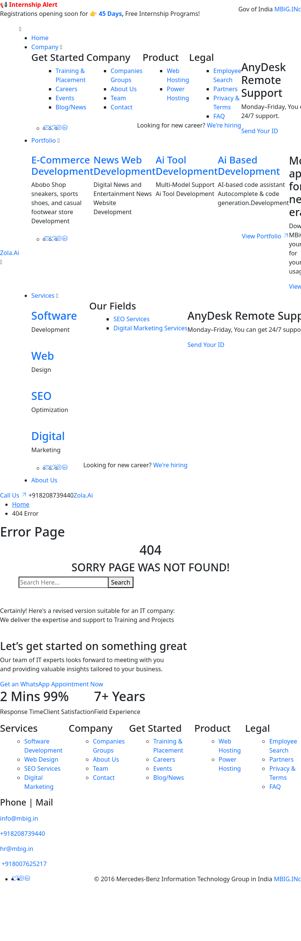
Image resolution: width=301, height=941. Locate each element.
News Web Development (125, 165)
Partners (225, 89)
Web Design (41, 759)
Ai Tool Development (187, 165)
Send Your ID (259, 131)
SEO (41, 396)
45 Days (110, 13)
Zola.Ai (9, 253)
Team (118, 98)
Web (42, 355)
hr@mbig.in (16, 849)
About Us (124, 89)
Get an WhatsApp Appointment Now (51, 684)
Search (120, 582)
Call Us (14, 495)
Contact (122, 107)
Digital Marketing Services (150, 328)
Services (43, 295)
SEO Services (131, 319)
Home (40, 38)
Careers (67, 89)
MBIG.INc (287, 879)
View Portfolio (265, 236)
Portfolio (43, 140)
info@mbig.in (19, 818)
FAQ (219, 116)
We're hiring (224, 125)
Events (65, 98)
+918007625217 (23, 864)
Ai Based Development (249, 165)
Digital (48, 436)
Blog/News (71, 107)
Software (54, 315)
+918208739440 (22, 833)
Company (45, 47)
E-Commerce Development (62, 165)
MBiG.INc (287, 9)
